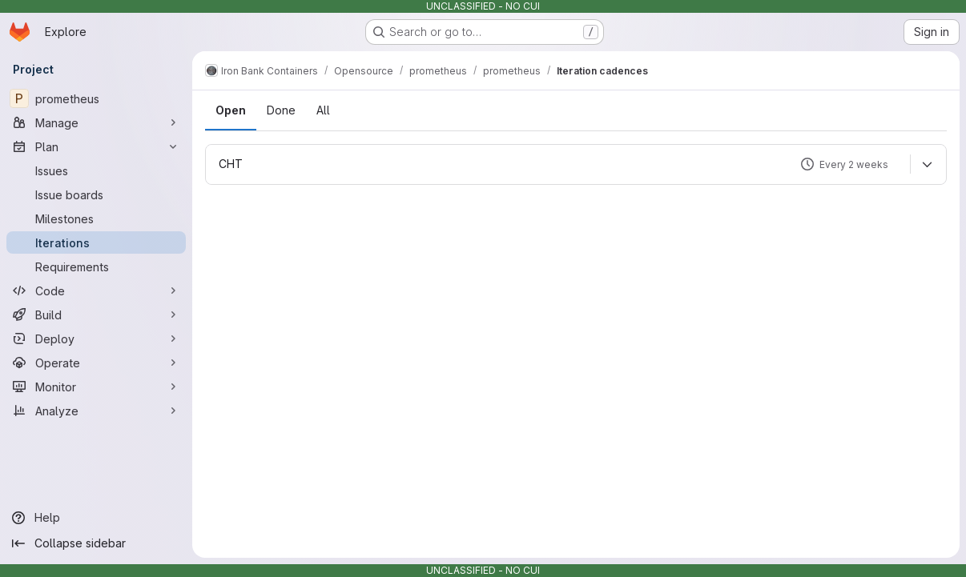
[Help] (96, 518)
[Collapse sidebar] (96, 543)
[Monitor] (96, 386)
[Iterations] (96, 242)
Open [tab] (230, 110)
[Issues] (96, 170)
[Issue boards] (96, 194)
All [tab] (323, 110)
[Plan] (96, 146)
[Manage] (96, 122)
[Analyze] (96, 410)
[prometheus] (96, 98)
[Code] (96, 290)
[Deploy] (96, 338)
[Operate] (96, 362)
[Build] (96, 314)
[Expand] (926, 164)
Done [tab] (281, 110)
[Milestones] (96, 218)
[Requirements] (96, 266)
